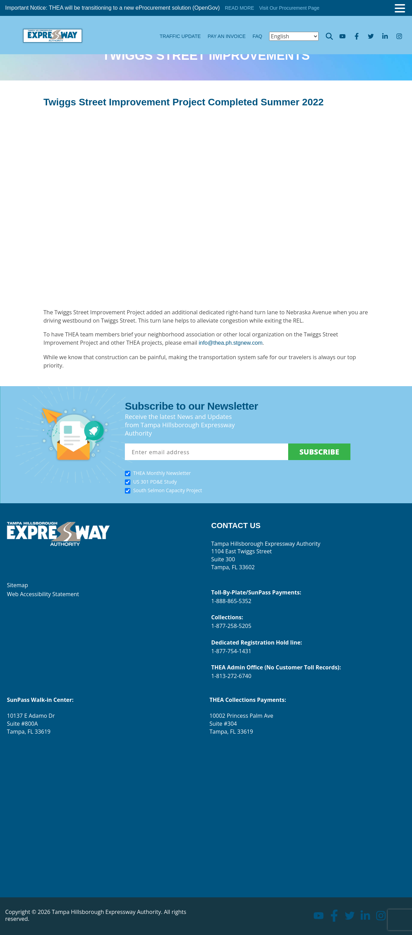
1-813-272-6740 (231, 676)
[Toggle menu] (400, 8)
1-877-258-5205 (231, 626)
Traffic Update (180, 36)
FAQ (257, 36)
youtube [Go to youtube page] (342, 36)
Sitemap (17, 585)
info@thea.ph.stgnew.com (230, 343)
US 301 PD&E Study (155, 481)
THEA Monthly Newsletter (162, 473)
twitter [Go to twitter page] (371, 36)
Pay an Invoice (227, 36)
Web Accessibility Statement (43, 594)
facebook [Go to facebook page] (356, 36)
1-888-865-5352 (231, 601)
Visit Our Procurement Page (289, 8)
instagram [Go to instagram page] (399, 36)
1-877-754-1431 (231, 651)
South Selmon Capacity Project (167, 490)
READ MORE (239, 8)
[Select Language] (294, 36)
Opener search (329, 36)
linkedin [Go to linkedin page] (385, 36)
